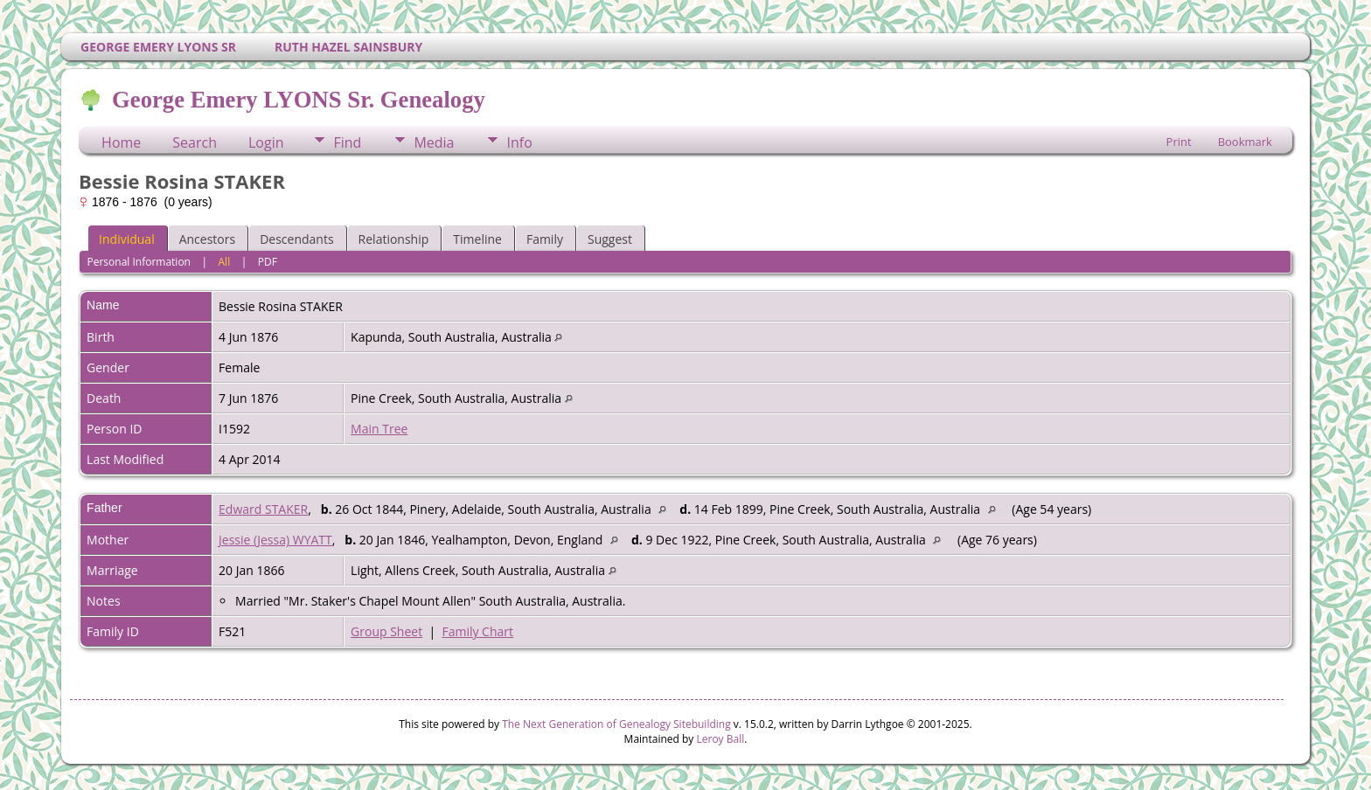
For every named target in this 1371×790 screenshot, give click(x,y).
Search (194, 142)
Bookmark (1245, 141)
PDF (267, 261)
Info (519, 142)
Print (1179, 141)
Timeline (477, 239)
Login (266, 142)
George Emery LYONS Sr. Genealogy (297, 100)
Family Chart (477, 631)
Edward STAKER (263, 509)
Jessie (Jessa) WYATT (275, 539)
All (225, 261)
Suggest (610, 239)
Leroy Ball (720, 738)
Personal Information (139, 261)
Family (544, 239)
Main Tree (379, 428)
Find (347, 142)
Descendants (296, 239)
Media (434, 142)
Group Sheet (386, 631)
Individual (127, 239)
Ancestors (207, 239)
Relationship (393, 239)
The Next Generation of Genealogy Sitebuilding (616, 724)
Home (121, 142)
